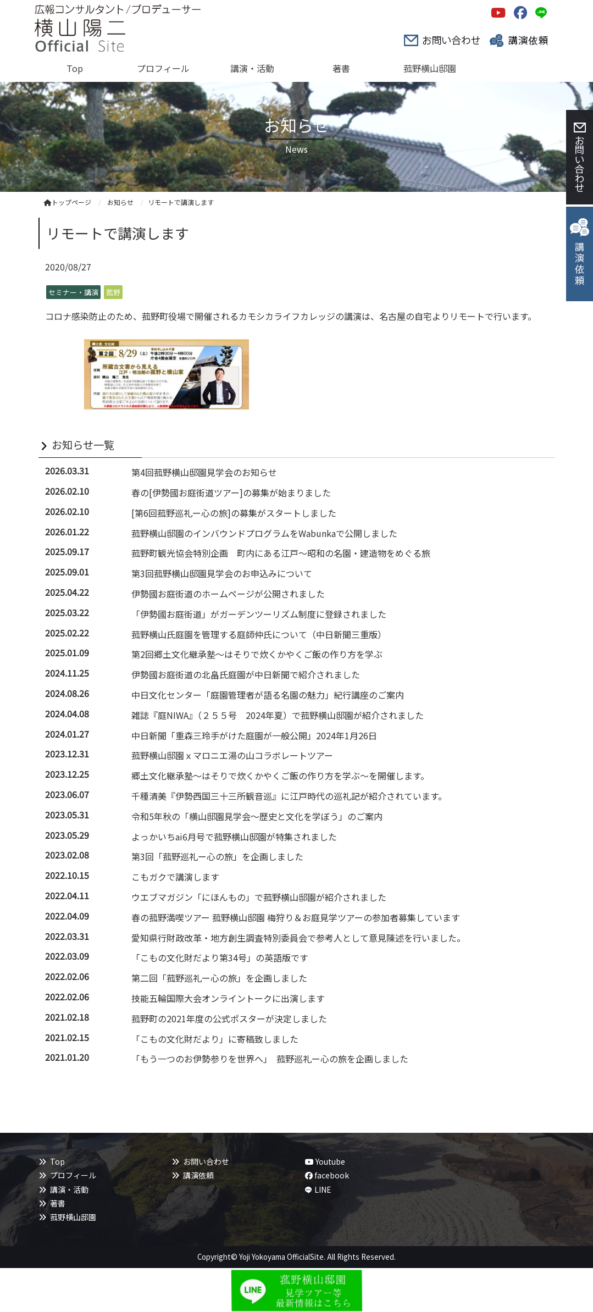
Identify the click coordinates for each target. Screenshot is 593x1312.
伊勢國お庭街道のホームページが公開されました (228, 593)
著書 (57, 1203)
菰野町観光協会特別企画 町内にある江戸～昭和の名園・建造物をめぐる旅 (280, 553)
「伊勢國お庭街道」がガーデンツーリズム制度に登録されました (258, 614)
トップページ (67, 202)
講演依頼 (198, 1175)
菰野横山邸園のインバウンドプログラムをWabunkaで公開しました (264, 533)
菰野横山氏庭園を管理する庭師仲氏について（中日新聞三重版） (258, 634)
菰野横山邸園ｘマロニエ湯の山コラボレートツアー (232, 755)
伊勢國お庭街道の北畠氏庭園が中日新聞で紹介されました (245, 674)
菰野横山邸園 (73, 1216)
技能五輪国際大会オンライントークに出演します (228, 998)
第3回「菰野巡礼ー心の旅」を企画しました (217, 856)
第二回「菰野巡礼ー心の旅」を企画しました (219, 977)
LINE (322, 1189)
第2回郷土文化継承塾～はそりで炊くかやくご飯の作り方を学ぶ (257, 654)
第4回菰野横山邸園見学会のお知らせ (204, 472)
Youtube (325, 1161)
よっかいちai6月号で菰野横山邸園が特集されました (234, 836)
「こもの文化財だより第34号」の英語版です (219, 957)
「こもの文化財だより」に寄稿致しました (214, 1038)
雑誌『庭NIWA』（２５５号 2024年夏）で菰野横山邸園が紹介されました (277, 715)
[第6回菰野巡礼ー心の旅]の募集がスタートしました (233, 512)
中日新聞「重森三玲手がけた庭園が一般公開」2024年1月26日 (254, 735)
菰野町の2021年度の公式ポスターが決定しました (229, 1018)
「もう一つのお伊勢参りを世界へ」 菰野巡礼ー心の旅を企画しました (269, 1058)
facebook (327, 1175)
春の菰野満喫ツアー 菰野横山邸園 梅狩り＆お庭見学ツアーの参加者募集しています (295, 917)
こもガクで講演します (175, 876)
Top (57, 1161)
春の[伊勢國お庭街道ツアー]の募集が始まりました (231, 492)
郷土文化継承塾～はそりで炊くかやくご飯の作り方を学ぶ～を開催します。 (280, 775)
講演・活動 (69, 1189)
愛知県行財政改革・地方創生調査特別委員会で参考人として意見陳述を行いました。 (298, 937)
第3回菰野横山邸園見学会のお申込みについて (221, 573)
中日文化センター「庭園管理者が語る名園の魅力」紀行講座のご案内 (267, 694)
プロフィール (73, 1175)
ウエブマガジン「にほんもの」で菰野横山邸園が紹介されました (258, 897)
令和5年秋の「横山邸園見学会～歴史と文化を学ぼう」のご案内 (257, 816)
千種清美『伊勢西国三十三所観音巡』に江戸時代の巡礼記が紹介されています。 (289, 795)
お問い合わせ (206, 1161)
